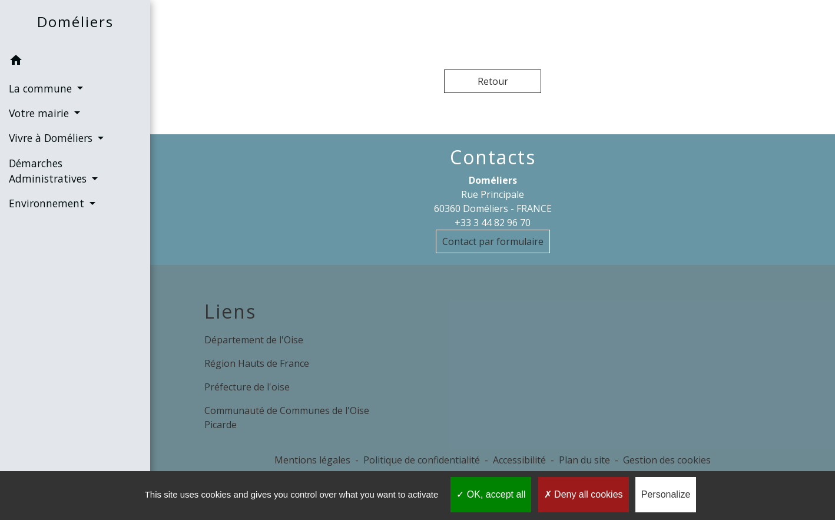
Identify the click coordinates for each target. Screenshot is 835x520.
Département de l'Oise (253, 339)
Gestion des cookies (667, 459)
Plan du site (584, 459)
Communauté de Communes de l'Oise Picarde (286, 417)
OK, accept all (490, 494)
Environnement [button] (48, 203)
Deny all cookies (583, 494)
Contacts (493, 157)
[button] (75, 61)
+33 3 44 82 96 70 (493, 222)
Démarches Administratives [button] (49, 171)
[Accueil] (75, 24)
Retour (493, 81)
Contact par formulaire (493, 241)
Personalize (666, 494)
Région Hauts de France (256, 363)
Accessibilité (519, 459)
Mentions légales (312, 459)
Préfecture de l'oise (247, 386)
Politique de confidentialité (421, 459)
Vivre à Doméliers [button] (52, 138)
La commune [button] (42, 88)
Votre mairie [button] (40, 113)
